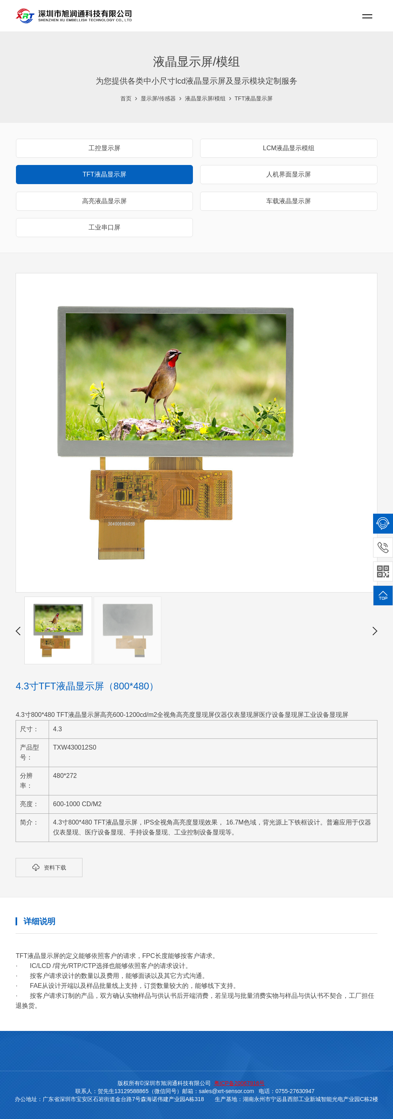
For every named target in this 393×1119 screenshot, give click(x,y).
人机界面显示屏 (288, 174)
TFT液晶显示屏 (254, 98)
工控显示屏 (104, 148)
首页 (126, 98)
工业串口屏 (104, 227)
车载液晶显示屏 (288, 201)
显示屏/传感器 (158, 98)
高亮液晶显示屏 (104, 201)
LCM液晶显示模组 (289, 148)
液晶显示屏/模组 (205, 98)
